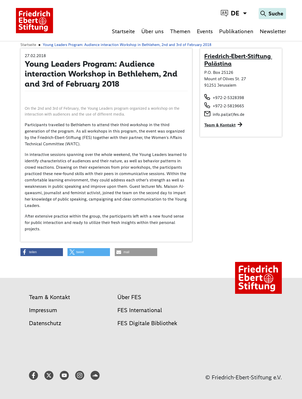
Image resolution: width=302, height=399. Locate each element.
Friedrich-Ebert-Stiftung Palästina (238, 59)
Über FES (129, 297)
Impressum (43, 310)
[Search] (272, 13)
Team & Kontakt (220, 125)
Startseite (123, 31)
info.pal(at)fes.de (228, 114)
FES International (139, 310)
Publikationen (236, 31)
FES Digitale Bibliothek (147, 323)
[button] (41, 252)
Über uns (152, 31)
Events (205, 31)
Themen (180, 31)
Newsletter (273, 31)
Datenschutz (45, 323)
